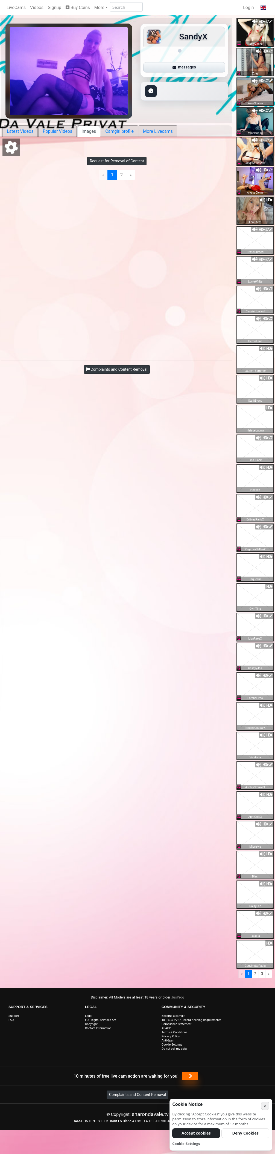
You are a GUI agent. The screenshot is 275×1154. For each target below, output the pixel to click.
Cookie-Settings (172, 1044)
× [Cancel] (265, 1105)
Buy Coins (78, 7)
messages (184, 67)
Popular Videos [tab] (57, 131)
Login (248, 7)
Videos (36, 7)
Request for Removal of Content (117, 161)
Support (13, 1016)
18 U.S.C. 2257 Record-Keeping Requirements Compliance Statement (191, 1022)
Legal (88, 1016)
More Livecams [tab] (158, 131)
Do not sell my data (174, 1049)
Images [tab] (88, 131)
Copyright (91, 1024)
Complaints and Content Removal (137, 1094)
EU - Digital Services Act (100, 1020)
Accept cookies (196, 1133)
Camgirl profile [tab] (119, 131)
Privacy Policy (171, 1036)
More (99, 7)
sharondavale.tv (150, 1114)
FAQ (11, 1020)
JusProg (177, 997)
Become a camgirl (173, 1016)
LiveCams (16, 7)
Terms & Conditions (174, 1032)
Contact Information (98, 1028)
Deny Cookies (245, 1133)
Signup (54, 7)
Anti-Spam (168, 1040)
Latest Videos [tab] (20, 131)
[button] (263, 7)
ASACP (166, 1028)
